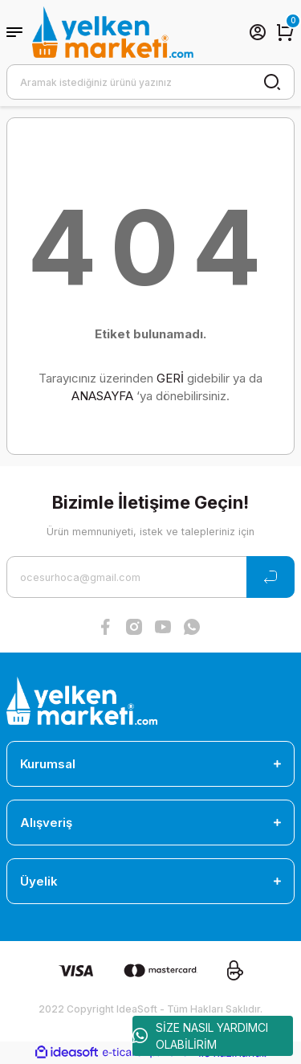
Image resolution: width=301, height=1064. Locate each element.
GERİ (170, 378)
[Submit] (270, 577)
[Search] (150, 82)
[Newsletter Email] (150, 577)
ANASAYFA (102, 395)
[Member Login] (257, 32)
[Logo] (112, 32)
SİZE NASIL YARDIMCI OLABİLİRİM (200, 1036)
